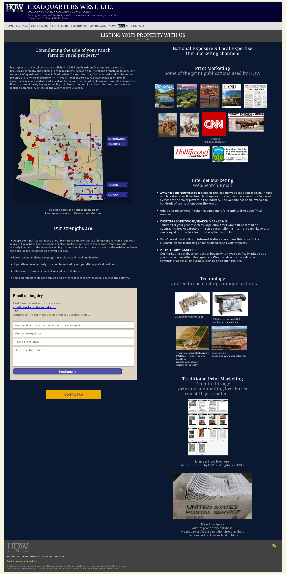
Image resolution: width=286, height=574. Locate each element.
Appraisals (98, 25)
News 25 (119, 25)
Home (10, 25)
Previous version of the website (22, 561)
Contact (137, 25)
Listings (22, 25)
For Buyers (79, 25)
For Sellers (60, 25)
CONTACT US (73, 394)
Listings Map (40, 25)
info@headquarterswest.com (34, 307)
